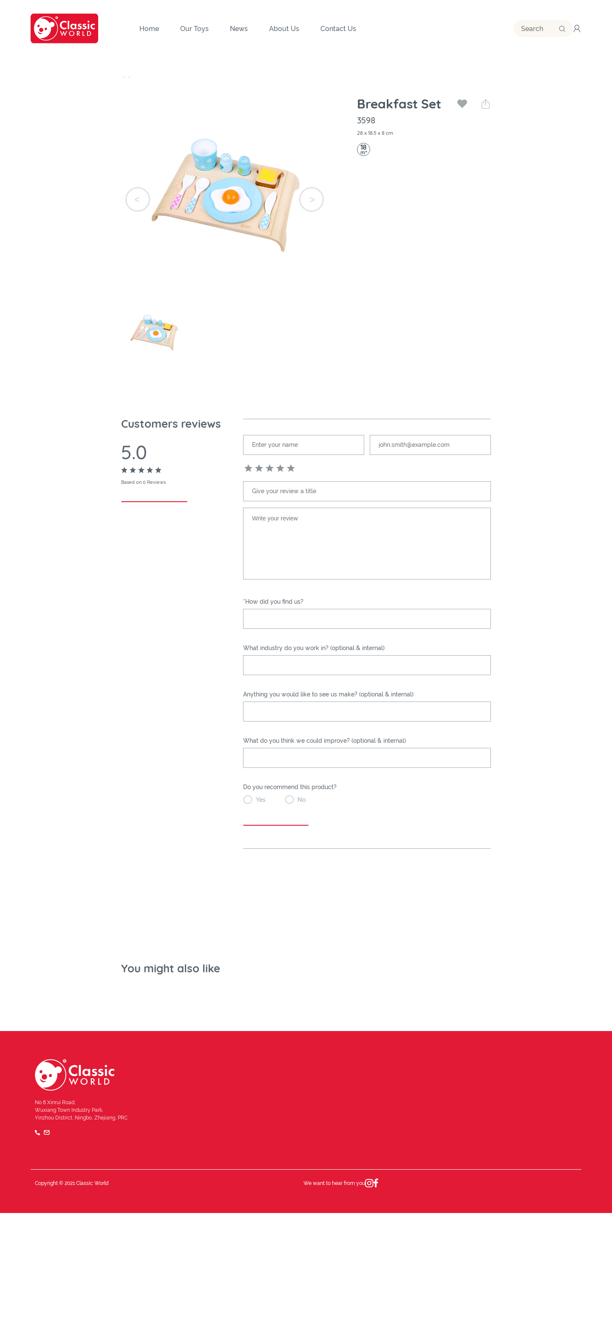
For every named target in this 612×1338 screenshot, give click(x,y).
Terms (515, 1308)
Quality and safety (266, 1255)
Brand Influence (405, 1234)
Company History (265, 1234)
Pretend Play (209, 76)
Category (169, 76)
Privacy (545, 1308)
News (391, 1214)
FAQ (572, 1308)
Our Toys (135, 76)
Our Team (396, 1255)
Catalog (529, 1255)
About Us (254, 1214)
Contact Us (534, 1214)
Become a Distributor (547, 1234)
